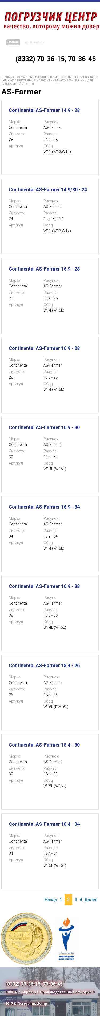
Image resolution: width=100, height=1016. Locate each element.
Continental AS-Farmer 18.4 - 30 (44, 745)
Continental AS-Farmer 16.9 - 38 (44, 586)
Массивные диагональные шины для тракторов (47, 81)
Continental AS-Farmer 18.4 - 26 (44, 665)
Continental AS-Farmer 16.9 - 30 (44, 427)
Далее (91, 899)
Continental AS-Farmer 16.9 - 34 (44, 507)
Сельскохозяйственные (18, 80)
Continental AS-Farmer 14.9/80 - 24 (48, 189)
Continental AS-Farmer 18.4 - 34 (44, 824)
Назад (51, 899)
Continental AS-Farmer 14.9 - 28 (44, 110)
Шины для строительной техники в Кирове (32, 77)
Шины (71, 77)
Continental (87, 77)
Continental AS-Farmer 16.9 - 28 (44, 269)
